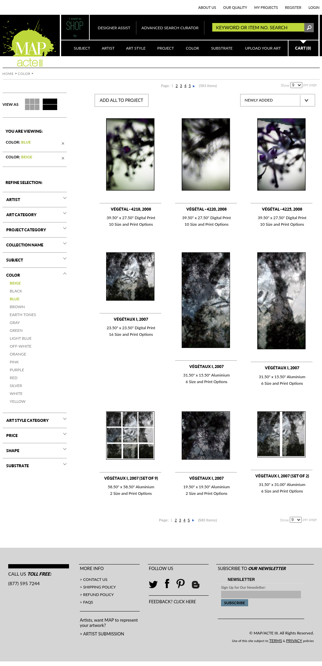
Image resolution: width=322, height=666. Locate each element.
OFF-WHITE (21, 346)
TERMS (275, 640)
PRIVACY (294, 640)
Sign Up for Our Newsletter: (243, 587)
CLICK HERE (184, 601)
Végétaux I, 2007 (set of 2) (282, 475)
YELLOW (18, 401)
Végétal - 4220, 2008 (206, 209)
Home (8, 74)
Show (285, 85)
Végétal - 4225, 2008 (282, 209)
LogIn (314, 7)
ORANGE (18, 354)
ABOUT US (207, 7)
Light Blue (21, 338)
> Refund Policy (97, 594)
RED (14, 377)
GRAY (15, 322)
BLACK (16, 290)
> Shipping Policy (98, 587)
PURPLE (17, 369)
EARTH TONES (23, 314)
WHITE (16, 393)
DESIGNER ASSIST (114, 27)
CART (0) (303, 48)
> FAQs (86, 602)
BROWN (17, 306)
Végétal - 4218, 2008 (131, 209)
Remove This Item (63, 144)
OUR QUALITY (235, 7)
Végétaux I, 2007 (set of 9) (131, 478)
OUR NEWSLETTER (267, 568)
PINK (14, 361)
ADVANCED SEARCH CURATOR (170, 27)
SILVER (16, 385)
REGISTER (293, 7)
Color (24, 74)
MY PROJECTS (266, 7)
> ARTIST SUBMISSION (102, 633)
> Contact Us (93, 579)
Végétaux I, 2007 (131, 319)
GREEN (16, 330)
